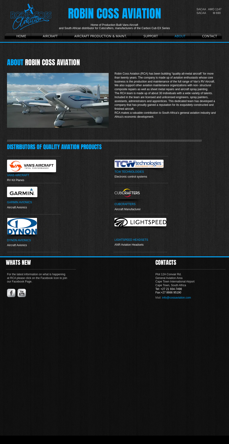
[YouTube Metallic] (22, 293)
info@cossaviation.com (176, 297)
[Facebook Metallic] (11, 293)
